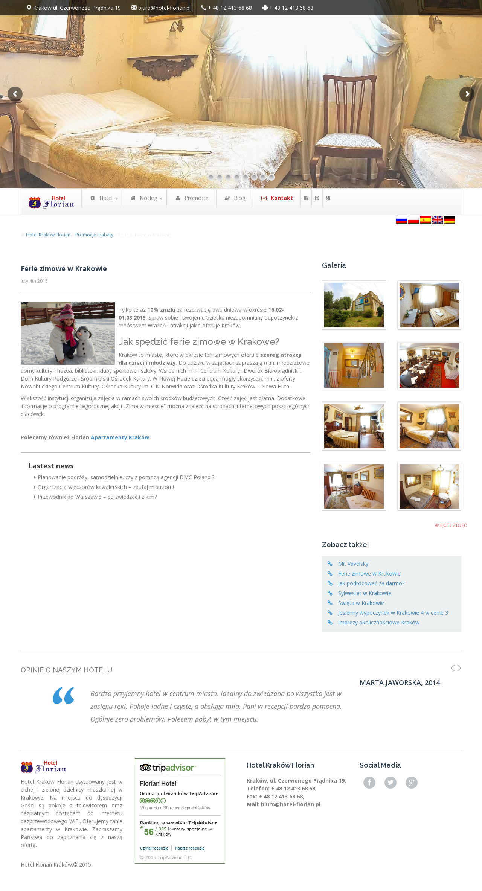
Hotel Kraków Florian (48, 235)
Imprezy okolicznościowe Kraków (378, 622)
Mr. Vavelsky (353, 563)
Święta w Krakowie (361, 602)
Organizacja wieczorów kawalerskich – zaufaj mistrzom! (104, 486)
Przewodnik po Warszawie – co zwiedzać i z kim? (95, 496)
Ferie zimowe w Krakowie (64, 268)
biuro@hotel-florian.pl (164, 7)
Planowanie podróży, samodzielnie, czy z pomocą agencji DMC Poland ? (124, 477)
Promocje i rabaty (94, 235)
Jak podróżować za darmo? (371, 583)
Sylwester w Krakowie (364, 593)
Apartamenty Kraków (120, 437)
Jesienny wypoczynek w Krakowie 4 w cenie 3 (393, 612)
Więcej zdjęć (451, 525)
